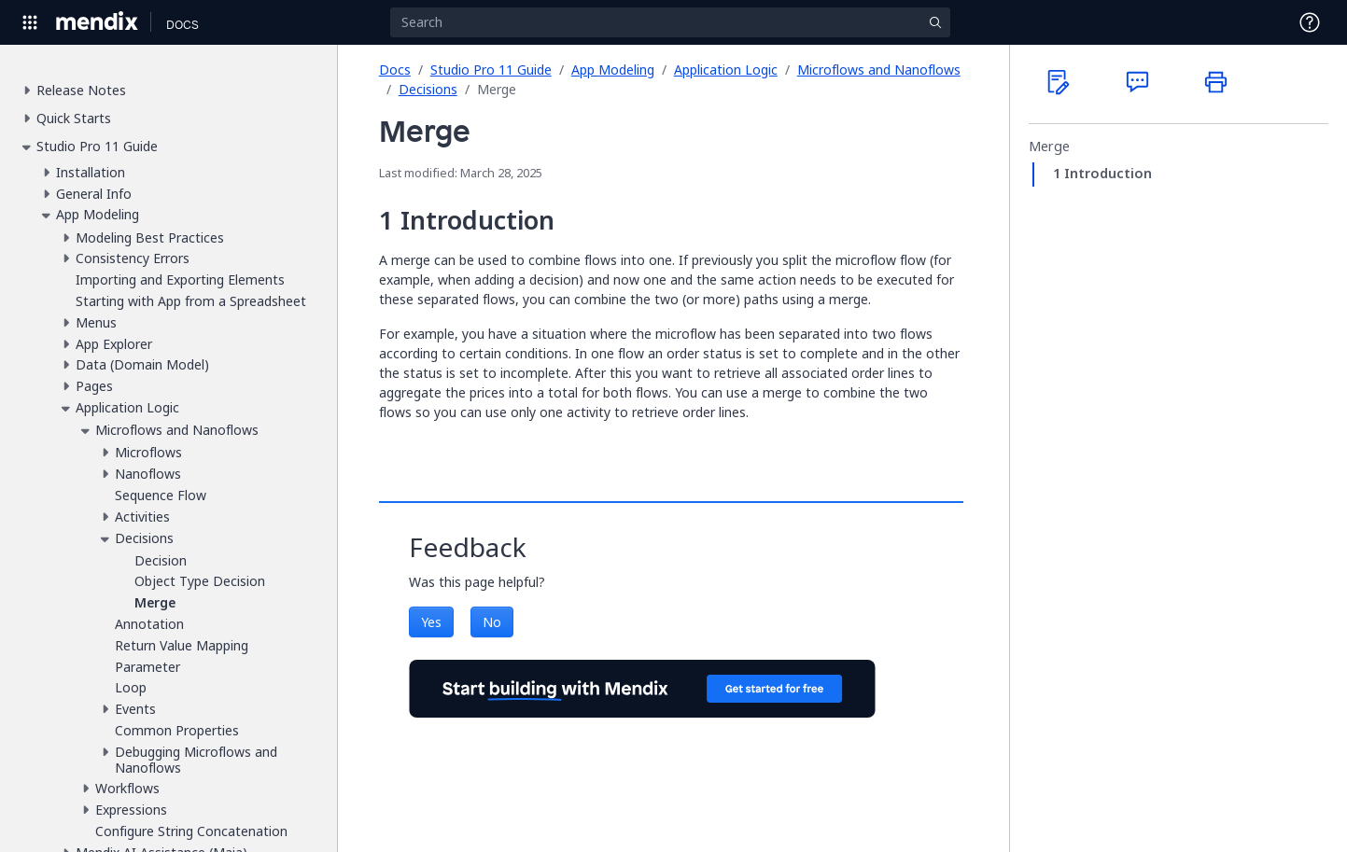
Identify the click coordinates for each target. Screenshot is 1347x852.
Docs (395, 69)
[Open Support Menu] (1310, 22)
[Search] (670, 22)
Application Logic (726, 69)
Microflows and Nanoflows (879, 69)
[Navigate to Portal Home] (97, 22)
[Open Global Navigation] (30, 22)
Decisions (428, 89)
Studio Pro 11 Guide (491, 69)
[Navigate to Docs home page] (182, 22)
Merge (1049, 146)
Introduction (1108, 173)
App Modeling (612, 69)
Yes (431, 622)
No (492, 622)
